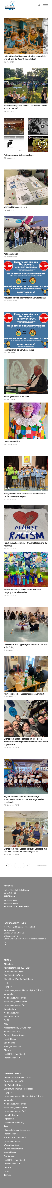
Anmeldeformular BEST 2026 (17, 968)
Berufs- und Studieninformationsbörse (19, 939)
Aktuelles (8, 964)
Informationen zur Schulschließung (19, 350)
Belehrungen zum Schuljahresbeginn (19, 155)
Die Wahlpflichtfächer (14, 975)
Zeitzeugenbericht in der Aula (16, 396)
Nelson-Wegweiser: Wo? (15, 1005)
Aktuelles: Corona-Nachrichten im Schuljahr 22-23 (25, 298)
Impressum (9, 1119)
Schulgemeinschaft (13, 1046)
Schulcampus (9, 930)
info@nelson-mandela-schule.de (16, 906)
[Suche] (37, 5)
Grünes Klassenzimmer (14, 1035)
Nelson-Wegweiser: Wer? (15, 1001)
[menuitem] (37, 5)
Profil (6, 1020)
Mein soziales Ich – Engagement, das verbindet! (24, 694)
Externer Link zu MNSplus (14, 933)
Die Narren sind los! (12, 441)
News (6, 1171)
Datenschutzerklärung (14, 1122)
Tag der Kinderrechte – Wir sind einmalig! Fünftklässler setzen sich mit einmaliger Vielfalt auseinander (24, 799)
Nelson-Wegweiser (12, 1013)
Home (7, 983)
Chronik (7, 1050)
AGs (6, 1024)
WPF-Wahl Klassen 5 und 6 (15, 207)
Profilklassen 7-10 (12, 1058)
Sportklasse (9, 1043)
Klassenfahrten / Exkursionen (17, 1028)
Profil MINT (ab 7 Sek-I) (14, 1054)
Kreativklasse (10, 1039)
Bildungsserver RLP (11, 936)
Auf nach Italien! (11, 254)
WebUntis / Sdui (11, 1016)
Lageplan (8, 986)
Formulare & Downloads (15, 1137)
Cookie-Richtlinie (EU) (14, 971)
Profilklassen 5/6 (12, 1031)
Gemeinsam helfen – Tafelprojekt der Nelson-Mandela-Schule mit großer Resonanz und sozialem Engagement (26, 742)
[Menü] (44, 5)
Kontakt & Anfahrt (12, 1115)
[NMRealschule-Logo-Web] (21, 5)
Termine (7, 1175)
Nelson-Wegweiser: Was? (15, 998)
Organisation (10, 1009)
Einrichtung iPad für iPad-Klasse (18, 979)
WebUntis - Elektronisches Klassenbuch (19, 927)
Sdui (5, 945)
